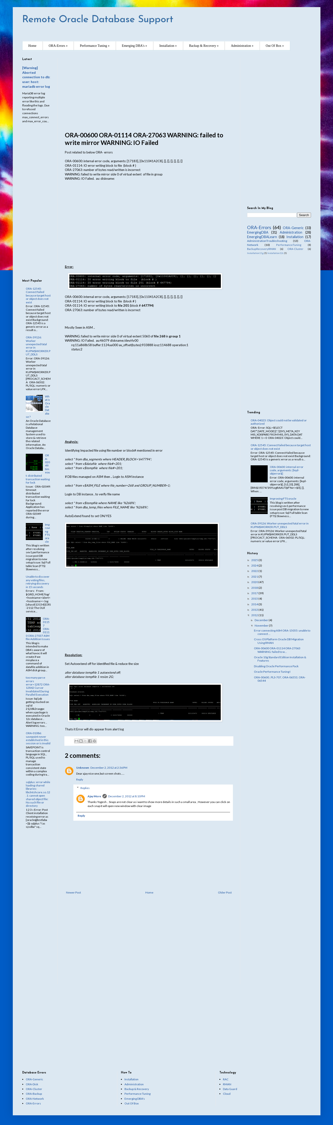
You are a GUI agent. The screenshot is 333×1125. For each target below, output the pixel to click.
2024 (254, 565)
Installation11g (255, 253)
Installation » (168, 46)
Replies (85, 788)
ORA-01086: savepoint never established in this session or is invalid (38, 738)
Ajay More (94, 796)
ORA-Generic (293, 228)
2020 (254, 582)
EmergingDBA (257, 232)
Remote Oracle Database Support (97, 20)
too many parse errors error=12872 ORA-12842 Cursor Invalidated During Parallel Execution (38, 686)
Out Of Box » (275, 46)
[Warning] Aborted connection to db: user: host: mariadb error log (36, 77)
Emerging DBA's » (134, 46)
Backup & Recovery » (204, 46)
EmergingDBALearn (262, 237)
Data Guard (230, 1089)
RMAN (227, 1084)
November (262, 625)
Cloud (227, 1093)
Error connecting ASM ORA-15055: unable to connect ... (282, 632)
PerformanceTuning (288, 244)
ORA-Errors (259, 227)
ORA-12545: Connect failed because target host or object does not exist (38, 295)
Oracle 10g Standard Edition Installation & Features (280, 658)
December (262, 620)
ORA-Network (35, 1098)
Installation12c (275, 253)
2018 (254, 587)
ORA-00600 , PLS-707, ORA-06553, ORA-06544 (280, 679)
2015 (254, 598)
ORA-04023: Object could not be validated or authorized (279, 422)
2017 (254, 593)
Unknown (82, 767)
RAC (225, 1079)
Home (32, 46)
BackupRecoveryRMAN (261, 248)
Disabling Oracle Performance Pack (276, 666)
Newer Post (73, 892)
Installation (294, 237)
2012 (254, 615)
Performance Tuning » (94, 46)
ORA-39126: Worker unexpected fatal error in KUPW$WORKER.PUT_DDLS (38, 346)
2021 (254, 576)
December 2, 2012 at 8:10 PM (126, 796)
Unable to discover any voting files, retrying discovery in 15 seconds (37, 582)
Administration (291, 232)
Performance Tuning (137, 1093)
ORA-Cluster (295, 248)
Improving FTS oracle (47, 533)
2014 (254, 604)
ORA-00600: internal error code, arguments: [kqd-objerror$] (286, 470)
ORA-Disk (32, 1084)
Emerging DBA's (134, 1098)
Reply (79, 779)
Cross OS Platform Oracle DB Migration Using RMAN (279, 640)
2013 (254, 609)
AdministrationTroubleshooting (267, 241)
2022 (254, 571)
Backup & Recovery (136, 1089)
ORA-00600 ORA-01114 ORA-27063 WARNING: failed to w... (277, 649)
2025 (254, 560)
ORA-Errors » (58, 46)
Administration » (242, 46)
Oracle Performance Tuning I (272, 671)
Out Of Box (131, 1103)
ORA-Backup (34, 1093)
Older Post (225, 892)
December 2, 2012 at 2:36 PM (108, 767)
